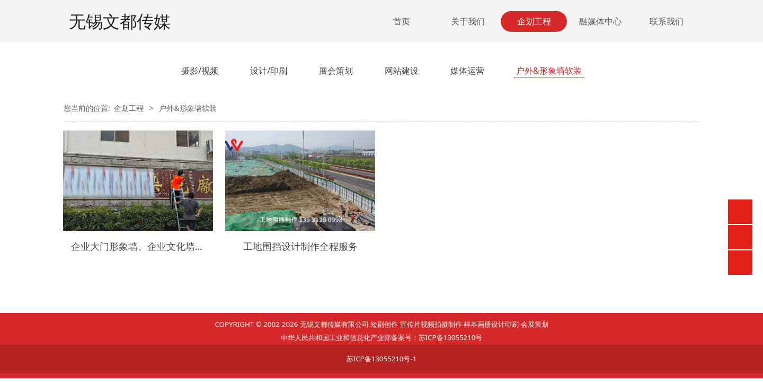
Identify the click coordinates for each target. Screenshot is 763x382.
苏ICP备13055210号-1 (382, 358)
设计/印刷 (268, 70)
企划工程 (534, 21)
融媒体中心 (600, 21)
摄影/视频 (199, 70)
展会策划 (336, 70)
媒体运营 (467, 70)
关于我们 (468, 21)
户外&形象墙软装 (549, 70)
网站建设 (402, 70)
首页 (401, 21)
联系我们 (667, 21)
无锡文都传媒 (120, 21)
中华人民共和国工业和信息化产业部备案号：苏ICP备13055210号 (382, 337)
